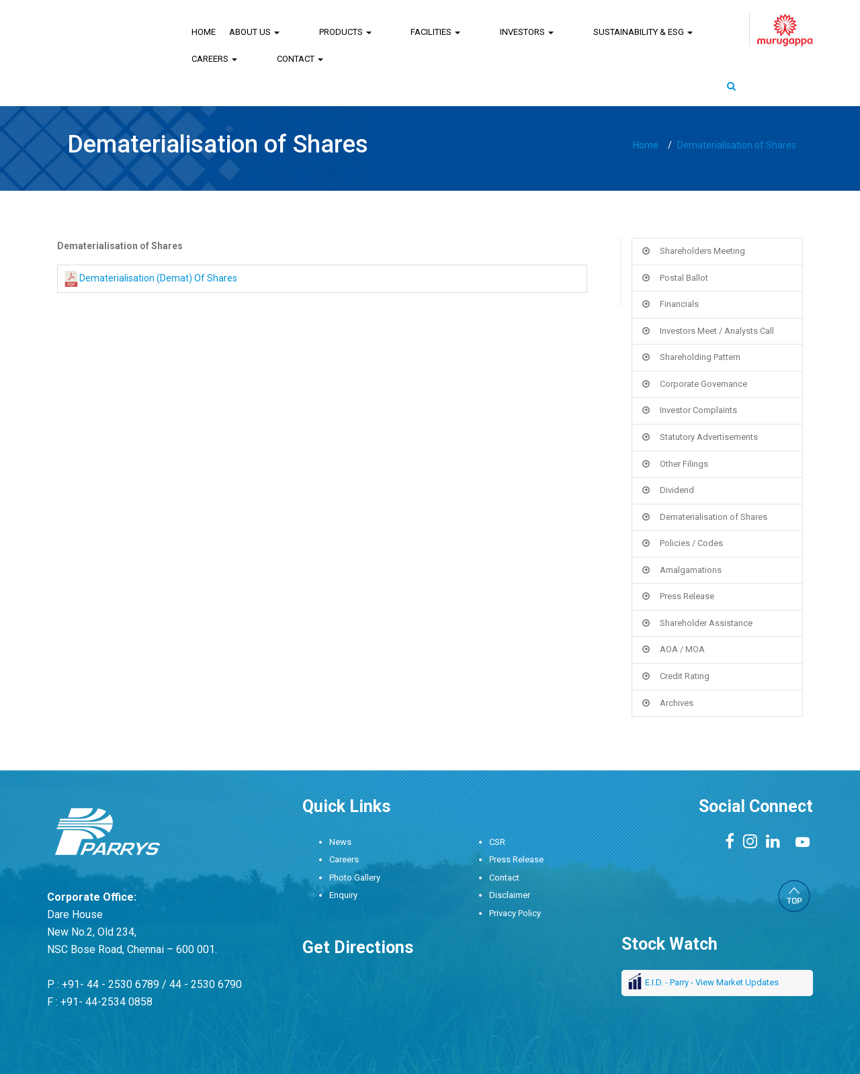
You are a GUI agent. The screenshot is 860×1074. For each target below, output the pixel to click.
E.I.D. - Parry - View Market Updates (712, 929)
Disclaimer (509, 842)
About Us (254, 32)
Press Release (687, 543)
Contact (684, 32)
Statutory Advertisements (709, 384)
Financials (679, 251)
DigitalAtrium (788, 1062)
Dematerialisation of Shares (713, 464)
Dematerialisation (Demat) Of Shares (158, 225)
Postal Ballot (684, 225)
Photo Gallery (354, 824)
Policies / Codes (691, 490)
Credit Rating (685, 623)
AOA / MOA (682, 596)
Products (319, 32)
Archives (676, 650)
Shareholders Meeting (702, 198)
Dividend (677, 437)
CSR (497, 789)
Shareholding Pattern (700, 304)
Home (203, 32)
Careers (625, 32)
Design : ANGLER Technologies (696, 1062)
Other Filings (684, 411)
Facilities (383, 32)
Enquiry (343, 842)
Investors (449, 32)
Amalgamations (691, 517)
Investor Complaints (698, 357)
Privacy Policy (515, 860)
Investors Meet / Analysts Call (717, 278)
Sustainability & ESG (539, 32)
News (340, 789)
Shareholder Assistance (706, 570)
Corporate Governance (703, 331)
